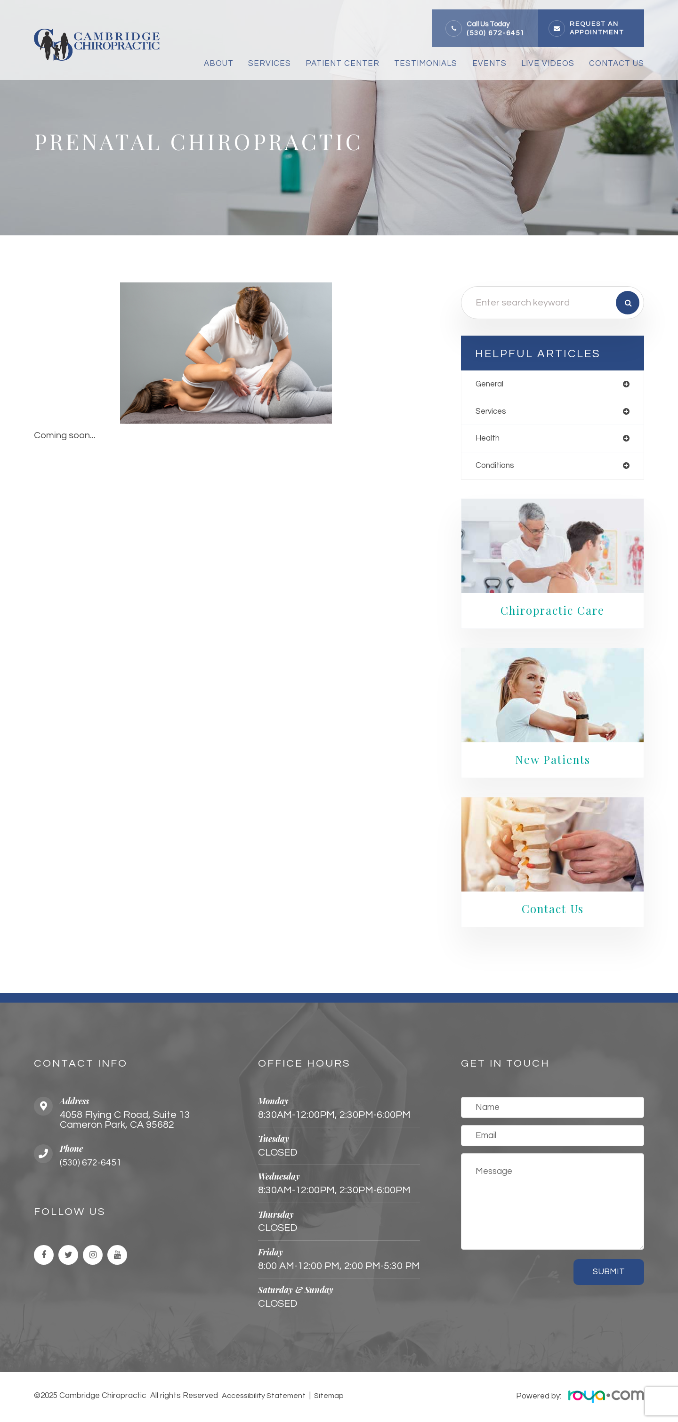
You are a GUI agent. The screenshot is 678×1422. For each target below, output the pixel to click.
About (219, 63)
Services (269, 63)
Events (489, 63)
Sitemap (327, 1398)
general (491, 384)
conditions (496, 467)
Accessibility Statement (263, 1398)
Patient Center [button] (342, 63)
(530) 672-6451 (496, 33)
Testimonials (425, 63)
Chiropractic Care (552, 612)
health (488, 439)
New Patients (552, 762)
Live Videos (547, 63)
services (492, 412)
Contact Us (616, 63)
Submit (609, 1274)
